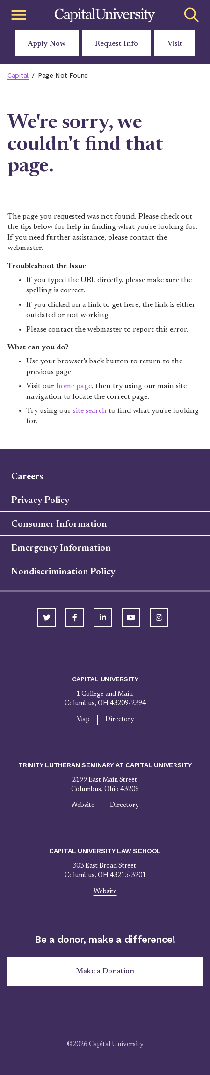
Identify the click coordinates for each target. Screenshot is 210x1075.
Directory (119, 719)
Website (82, 805)
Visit (174, 44)
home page (74, 386)
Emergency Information (61, 548)
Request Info (116, 44)
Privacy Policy (40, 500)
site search (90, 411)
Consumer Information (59, 524)
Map (83, 719)
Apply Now (46, 44)
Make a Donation (105, 971)
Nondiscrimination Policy (63, 572)
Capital (18, 75)
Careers (27, 476)
